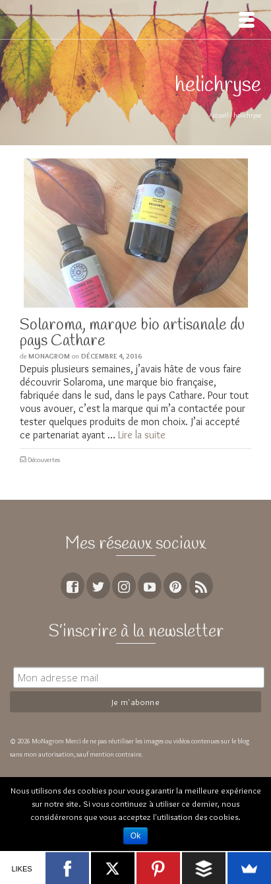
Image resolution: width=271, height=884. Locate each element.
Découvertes (44, 460)
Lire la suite (142, 434)
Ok (135, 835)
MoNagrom (49, 355)
